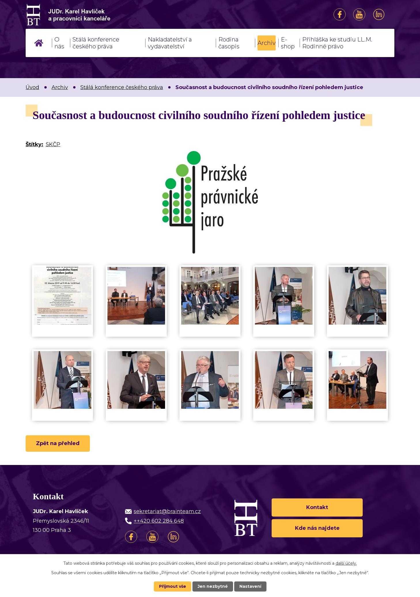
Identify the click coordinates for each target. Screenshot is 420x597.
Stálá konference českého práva (96, 43)
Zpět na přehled (58, 443)
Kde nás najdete (317, 528)
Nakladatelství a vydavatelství (170, 43)
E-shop (288, 43)
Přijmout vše (172, 586)
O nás (59, 43)
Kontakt (317, 507)
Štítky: (34, 144)
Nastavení (250, 586)
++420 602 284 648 (159, 521)
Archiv (267, 42)
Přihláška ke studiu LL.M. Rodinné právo (337, 43)
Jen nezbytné (213, 586)
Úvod (38, 42)
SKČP (53, 144)
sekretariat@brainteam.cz (167, 511)
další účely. (346, 563)
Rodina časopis (228, 43)
